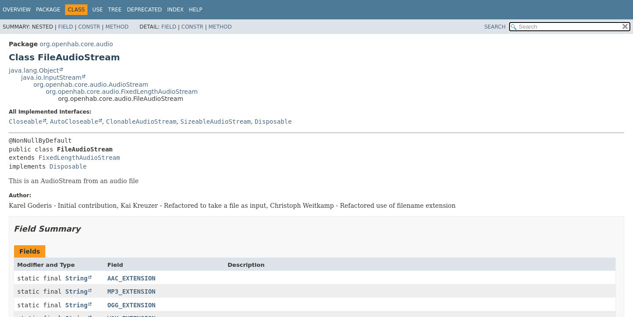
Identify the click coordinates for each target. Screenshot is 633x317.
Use (97, 10)
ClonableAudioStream (141, 121)
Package (48, 10)
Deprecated (144, 10)
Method (117, 27)
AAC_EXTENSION (131, 278)
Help (196, 10)
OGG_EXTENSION (131, 305)
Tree (115, 10)
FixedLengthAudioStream (79, 157)
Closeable (25, 121)
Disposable (273, 121)
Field (65, 27)
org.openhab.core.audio (76, 44)
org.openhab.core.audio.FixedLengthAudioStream (122, 91)
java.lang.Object (34, 70)
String (76, 278)
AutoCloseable (74, 121)
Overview (17, 10)
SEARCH (495, 27)
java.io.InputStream (51, 77)
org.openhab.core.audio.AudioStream (90, 84)
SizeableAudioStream (215, 121)
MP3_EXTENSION (131, 291)
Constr (89, 27)
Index (175, 10)
